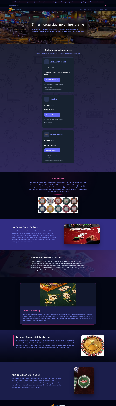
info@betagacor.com (13, 5)
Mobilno (95, 9)
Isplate (89, 9)
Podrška (101, 9)
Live (85, 9)
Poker (80, 9)
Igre (106, 9)
